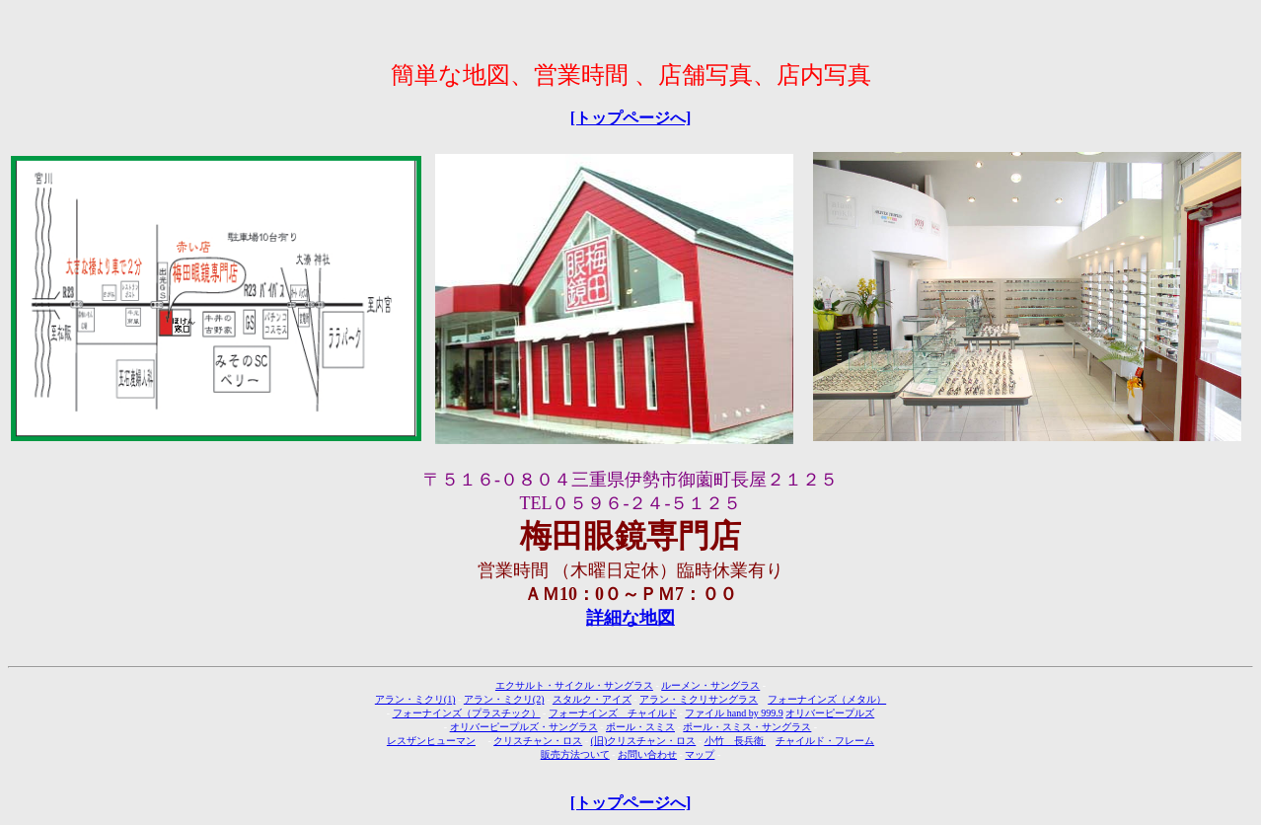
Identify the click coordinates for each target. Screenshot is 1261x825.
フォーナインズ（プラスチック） (467, 713)
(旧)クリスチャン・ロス (644, 740)
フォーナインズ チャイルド (613, 713)
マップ (699, 754)
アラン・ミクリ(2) (504, 699)
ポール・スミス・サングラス (747, 726)
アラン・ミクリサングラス (698, 699)
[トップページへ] (631, 118)
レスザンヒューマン (431, 740)
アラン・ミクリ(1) (415, 699)
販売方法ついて (575, 754)
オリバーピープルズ (829, 713)
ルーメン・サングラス (710, 685)
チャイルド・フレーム (825, 740)
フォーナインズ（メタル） (827, 699)
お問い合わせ (647, 754)
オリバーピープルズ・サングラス (524, 726)
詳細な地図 (630, 618)
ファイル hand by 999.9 (733, 713)
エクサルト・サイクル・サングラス (574, 685)
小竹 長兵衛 (736, 740)
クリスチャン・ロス (537, 740)
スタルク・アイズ (592, 699)
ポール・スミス (640, 726)
